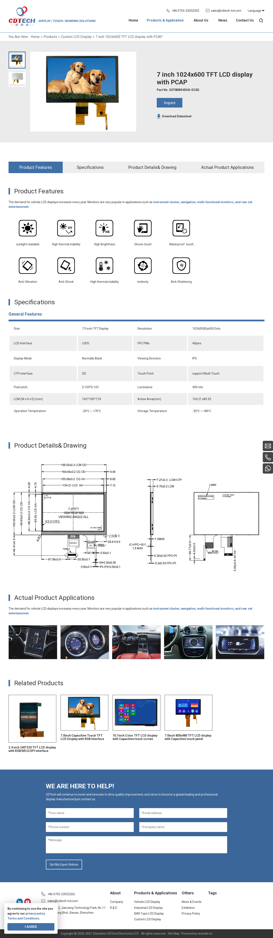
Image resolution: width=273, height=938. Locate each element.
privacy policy (35, 913)
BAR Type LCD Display (149, 913)
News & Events (192, 902)
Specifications (90, 167)
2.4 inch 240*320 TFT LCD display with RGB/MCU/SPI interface (32, 749)
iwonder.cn (205, 933)
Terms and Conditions (23, 918)
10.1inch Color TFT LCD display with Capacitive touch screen (135, 737)
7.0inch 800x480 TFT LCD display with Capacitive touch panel (188, 737)
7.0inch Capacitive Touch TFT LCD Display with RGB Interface (82, 737)
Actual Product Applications (227, 167)
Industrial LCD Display (148, 907)
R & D (113, 907)
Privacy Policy (191, 913)
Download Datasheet (177, 116)
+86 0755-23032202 (185, 10)
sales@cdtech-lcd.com (226, 10)
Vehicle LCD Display (147, 902)
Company (116, 902)
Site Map (174, 933)
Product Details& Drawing (152, 167)
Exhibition (188, 907)
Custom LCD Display (147, 919)
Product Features (35, 167)
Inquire (170, 103)
